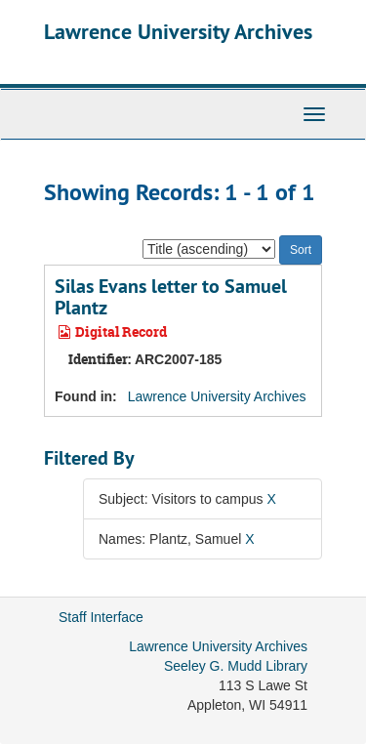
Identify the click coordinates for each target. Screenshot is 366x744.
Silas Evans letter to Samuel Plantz (171, 296)
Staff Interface (101, 617)
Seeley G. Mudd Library (235, 666)
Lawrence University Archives (178, 31)
